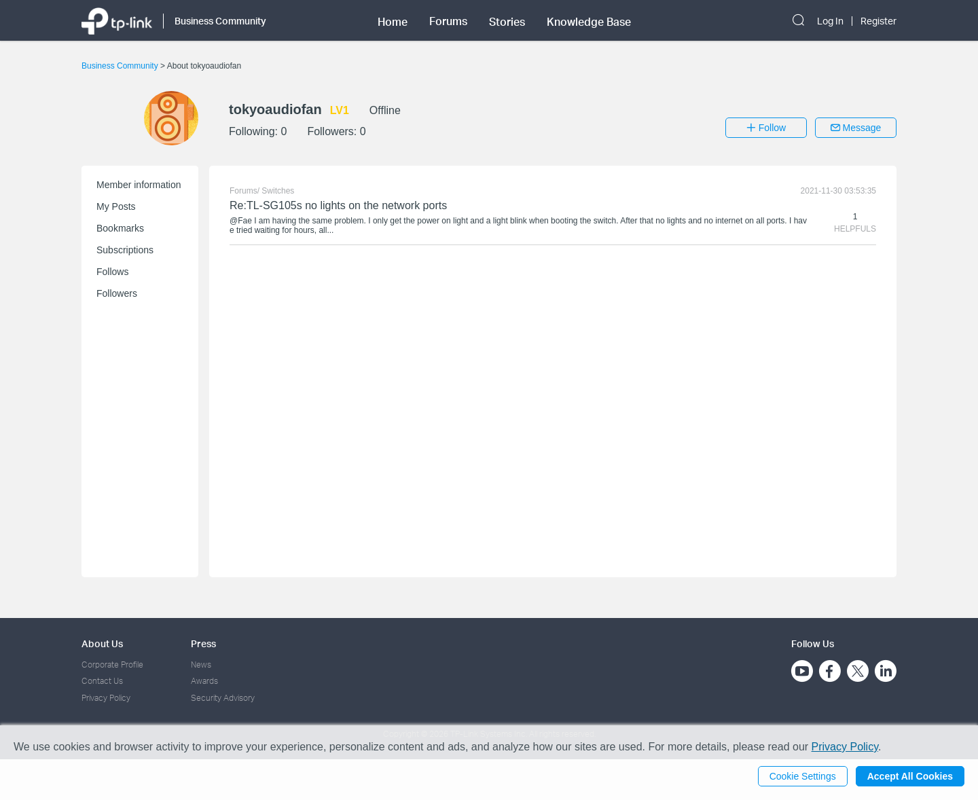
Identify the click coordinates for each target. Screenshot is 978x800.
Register (878, 21)
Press (203, 643)
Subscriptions (124, 249)
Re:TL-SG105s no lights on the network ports (338, 205)
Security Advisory (223, 698)
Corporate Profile (112, 664)
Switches (277, 191)
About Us (102, 643)
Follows (112, 271)
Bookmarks (120, 228)
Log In (830, 21)
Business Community (121, 66)
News (201, 664)
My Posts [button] (116, 206)
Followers (116, 293)
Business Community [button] (220, 20)
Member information (138, 184)
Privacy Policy (106, 698)
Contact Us (102, 681)
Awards (204, 681)
